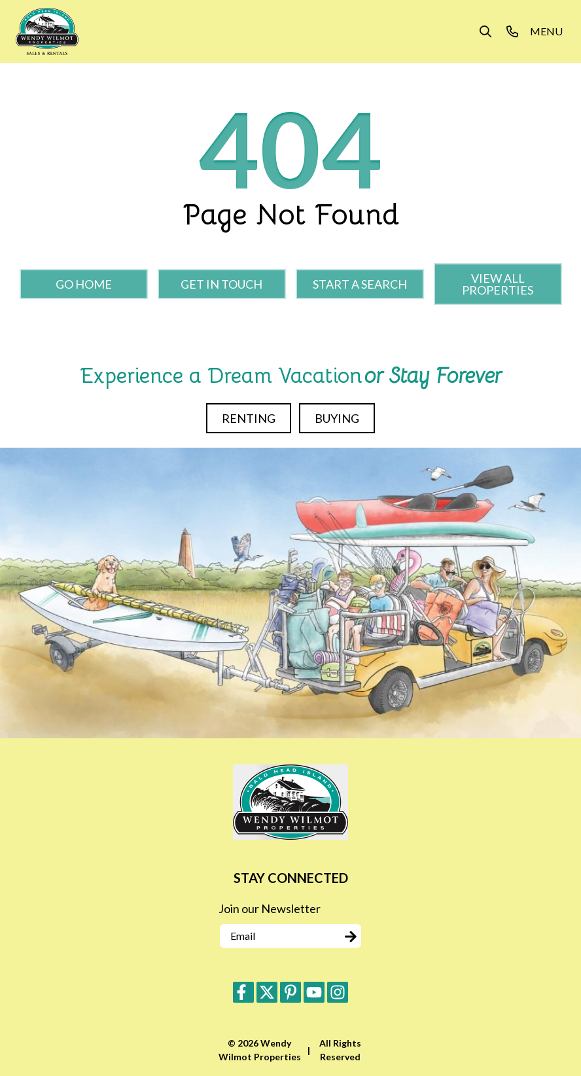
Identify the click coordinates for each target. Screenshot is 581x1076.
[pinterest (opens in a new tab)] (290, 992)
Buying (337, 418)
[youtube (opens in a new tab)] (314, 992)
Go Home (84, 284)
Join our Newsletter (270, 908)
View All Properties (497, 284)
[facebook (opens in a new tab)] (243, 992)
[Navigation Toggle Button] (546, 31)
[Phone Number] (512, 31)
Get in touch (221, 284)
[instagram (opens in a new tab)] (337, 992)
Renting (248, 418)
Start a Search (360, 284)
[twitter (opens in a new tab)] (266, 992)
